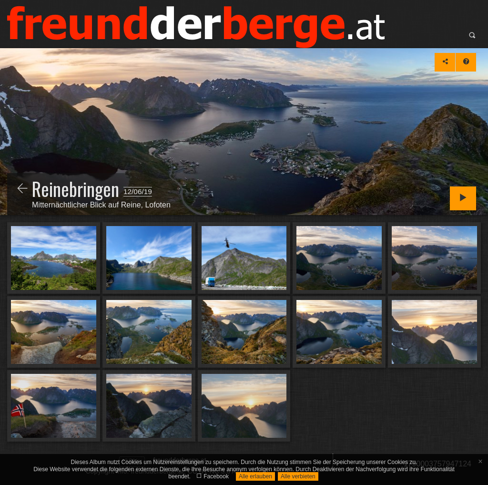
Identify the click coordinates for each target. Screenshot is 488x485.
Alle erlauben (255, 476)
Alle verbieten (298, 476)
